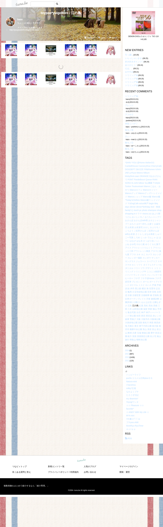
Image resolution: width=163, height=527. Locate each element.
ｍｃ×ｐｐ (131, 429)
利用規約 (74, 472)
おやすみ (129, 72)
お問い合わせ (90, 472)
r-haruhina (131, 385)
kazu (20, 19)
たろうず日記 (132, 395)
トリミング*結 (131, 75)
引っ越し (129, 55)
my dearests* (132, 398)
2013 (127, 354)
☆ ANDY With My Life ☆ (137, 412)
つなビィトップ (19, 466)
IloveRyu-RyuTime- (135, 426)
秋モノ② (129, 149)
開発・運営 (124, 472)
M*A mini (130, 415)
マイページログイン (128, 466)
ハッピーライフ (133, 375)
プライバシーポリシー (58, 472)
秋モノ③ (129, 130)
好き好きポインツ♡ (134, 61)
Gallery (89, 38)
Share (113, 38)
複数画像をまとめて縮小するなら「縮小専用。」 (26, 486)
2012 (127, 357)
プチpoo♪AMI (132, 422)
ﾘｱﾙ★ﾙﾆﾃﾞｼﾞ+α (133, 419)
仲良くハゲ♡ (131, 123)
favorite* (130, 409)
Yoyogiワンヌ (132, 402)
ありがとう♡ (131, 65)
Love (101, 38)
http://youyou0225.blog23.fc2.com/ (24, 30)
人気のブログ (90, 466)
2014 (127, 350)
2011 (127, 360)
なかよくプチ (132, 391)
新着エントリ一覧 (56, 466)
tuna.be (81, 460)
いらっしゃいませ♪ (134, 58)
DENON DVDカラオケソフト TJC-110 (143, 36)
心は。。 (129, 68)
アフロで (129, 114)
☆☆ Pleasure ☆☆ (135, 405)
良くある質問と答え (21, 472)
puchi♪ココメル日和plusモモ (139, 378)
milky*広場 (131, 388)
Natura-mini (131, 381)
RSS (128, 438)
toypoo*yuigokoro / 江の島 (61, 13)
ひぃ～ (128, 136)
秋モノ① (129, 143)
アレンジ (129, 105)
